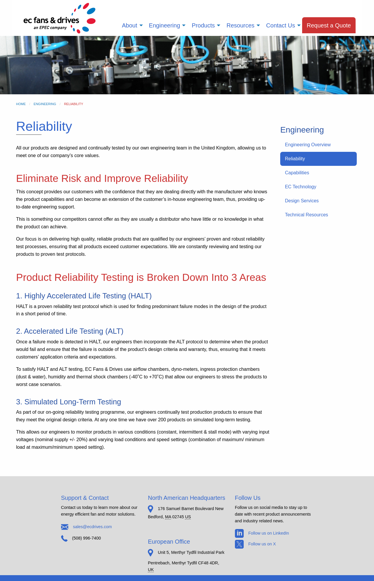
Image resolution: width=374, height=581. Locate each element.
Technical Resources (306, 214)
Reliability (295, 158)
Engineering (164, 25)
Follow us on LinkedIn (262, 533)
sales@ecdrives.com (92, 526)
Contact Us (280, 25)
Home (21, 104)
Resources (240, 25)
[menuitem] (130, 25)
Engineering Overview (308, 144)
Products (203, 25)
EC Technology (300, 186)
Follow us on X (255, 544)
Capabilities (297, 172)
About (129, 25)
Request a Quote (329, 25)
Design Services (302, 200)
